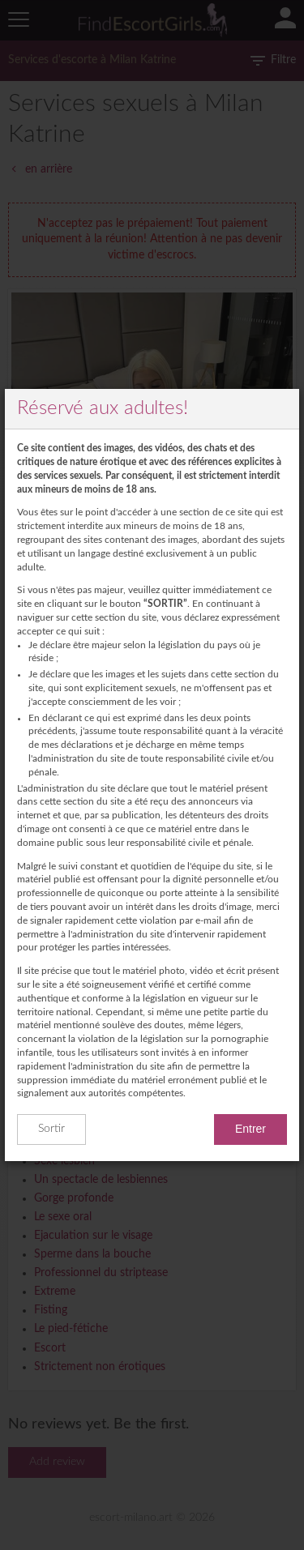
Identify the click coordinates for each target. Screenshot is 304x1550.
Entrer (250, 1128)
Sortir (51, 1128)
